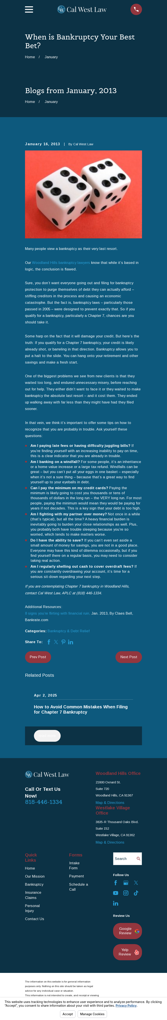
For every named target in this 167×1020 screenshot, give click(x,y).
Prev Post (38, 657)
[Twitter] (136, 882)
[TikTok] (136, 892)
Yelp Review (128, 952)
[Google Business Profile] (125, 882)
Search (121, 859)
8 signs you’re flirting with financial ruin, (57, 613)
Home (30, 868)
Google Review (128, 931)
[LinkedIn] (115, 903)
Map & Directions (110, 803)
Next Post (128, 657)
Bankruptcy (34, 884)
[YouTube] (115, 892)
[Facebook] (115, 882)
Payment (76, 876)
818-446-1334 (43, 801)
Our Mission (35, 876)
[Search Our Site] (138, 859)
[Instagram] (125, 892)
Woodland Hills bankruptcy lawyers (61, 263)
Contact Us (34, 919)
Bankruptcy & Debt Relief (69, 631)
